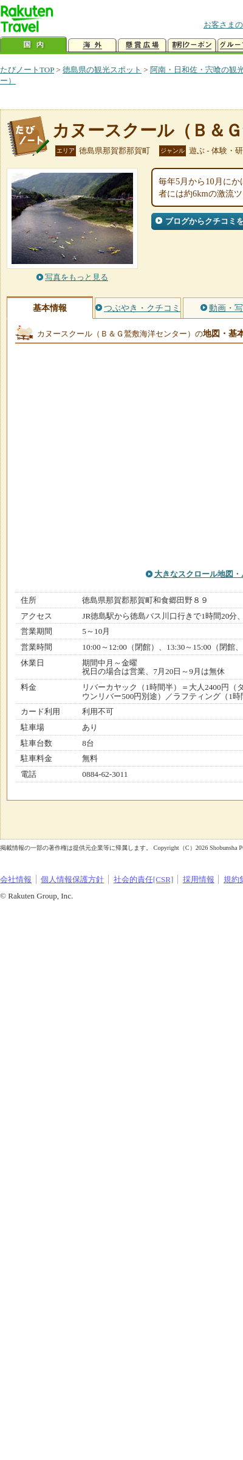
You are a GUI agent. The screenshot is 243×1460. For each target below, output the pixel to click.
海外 (92, 45)
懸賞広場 (142, 45)
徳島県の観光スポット (102, 69)
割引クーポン (192, 45)
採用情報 (198, 879)
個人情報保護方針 (72, 879)
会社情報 (16, 879)
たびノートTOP (27, 69)
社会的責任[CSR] (144, 879)
